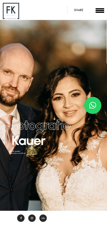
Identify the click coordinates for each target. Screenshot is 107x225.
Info (43, 218)
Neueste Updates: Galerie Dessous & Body (17, 152)
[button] (92, 105)
